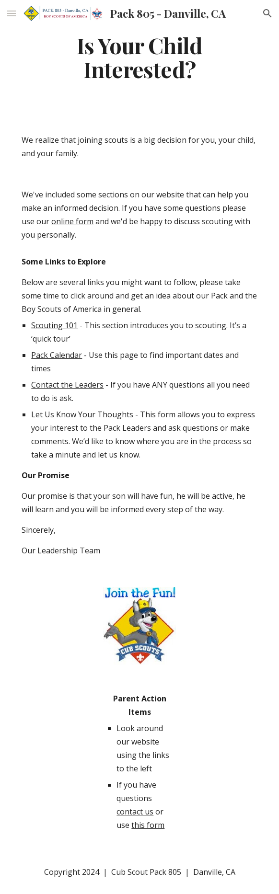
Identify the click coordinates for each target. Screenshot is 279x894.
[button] (11, 13)
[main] (139, 57)
